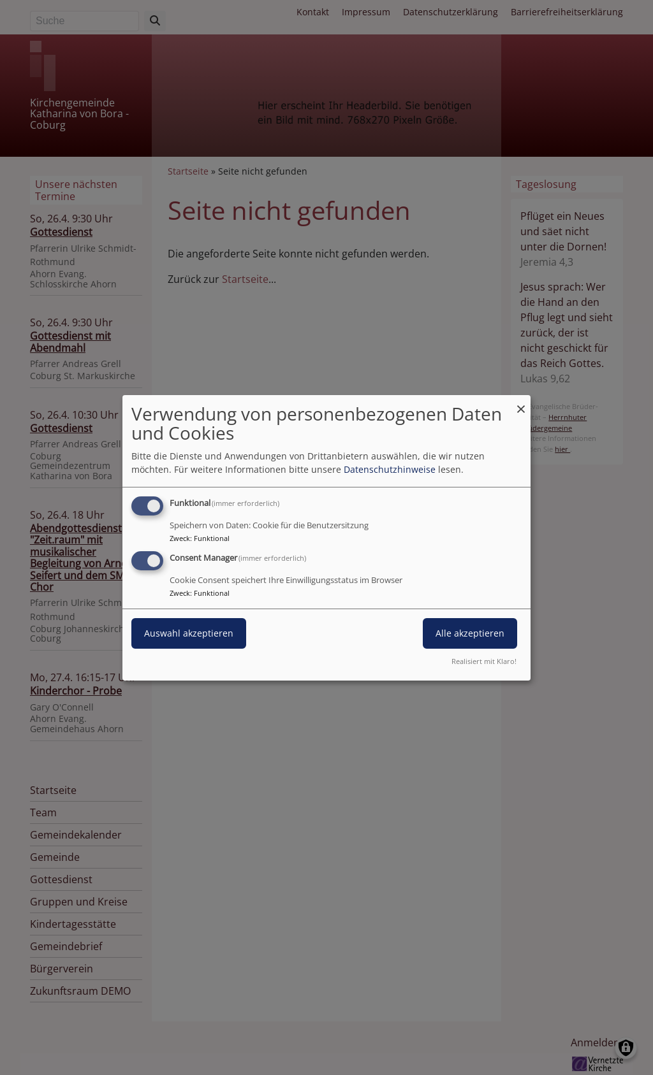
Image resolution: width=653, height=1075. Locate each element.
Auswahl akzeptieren (188, 633)
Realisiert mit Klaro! (484, 661)
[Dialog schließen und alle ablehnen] (521, 402)
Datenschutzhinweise (390, 469)
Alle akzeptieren (470, 633)
